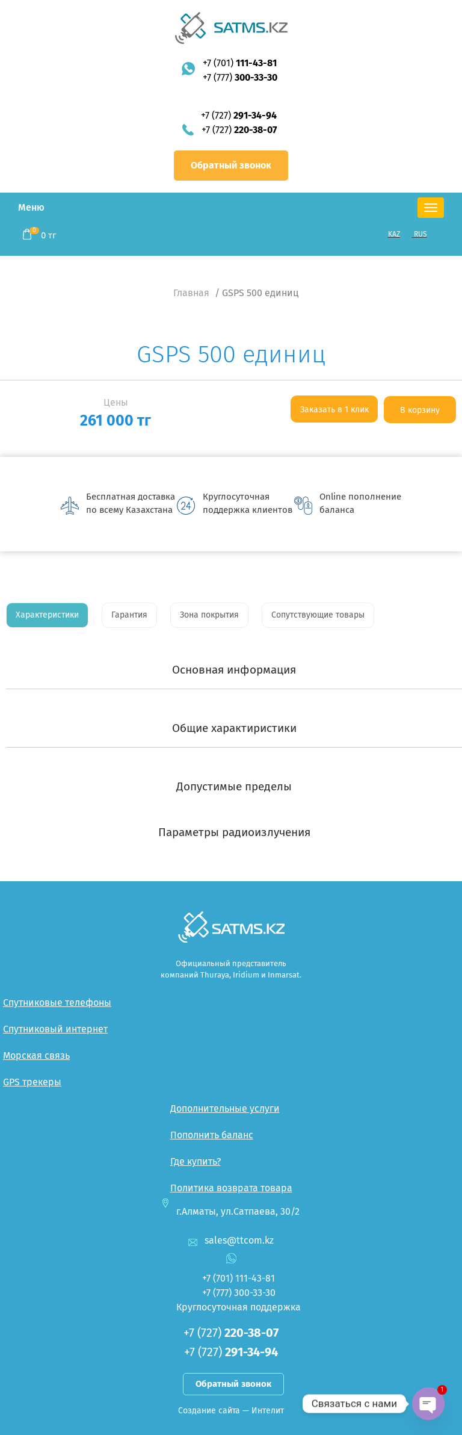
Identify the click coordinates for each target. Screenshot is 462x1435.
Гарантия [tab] (129, 615)
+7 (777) (240, 77)
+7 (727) (239, 115)
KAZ (394, 234)
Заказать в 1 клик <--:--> (334, 413)
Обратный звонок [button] (231, 165)
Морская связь (36, 1055)
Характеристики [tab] (47, 615)
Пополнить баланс (211, 1135)
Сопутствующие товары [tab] (318, 615)
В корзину (420, 410)
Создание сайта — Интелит (231, 1411)
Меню (31, 207)
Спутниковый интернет (55, 1029)
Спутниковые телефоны (57, 1002)
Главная (191, 293)
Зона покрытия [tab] (209, 615)
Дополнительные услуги (225, 1108)
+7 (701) (240, 63)
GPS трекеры (32, 1082)
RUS (420, 234)
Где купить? (195, 1161)
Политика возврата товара (231, 1188)
